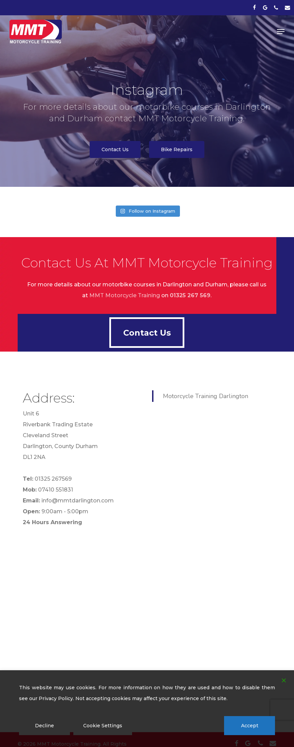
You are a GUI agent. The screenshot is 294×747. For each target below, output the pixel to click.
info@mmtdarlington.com (77, 500)
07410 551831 (55, 489)
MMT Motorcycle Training (124, 295)
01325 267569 (53, 479)
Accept (249, 726)
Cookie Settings (102, 726)
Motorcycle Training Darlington (205, 396)
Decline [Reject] (44, 726)
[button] (280, 31)
